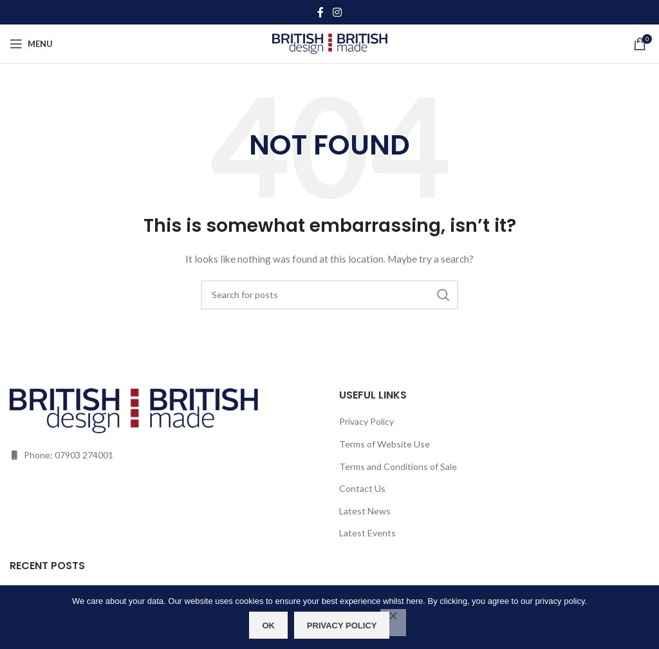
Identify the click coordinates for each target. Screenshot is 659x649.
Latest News (365, 510)
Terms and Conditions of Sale (398, 466)
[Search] (329, 295)
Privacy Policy (366, 421)
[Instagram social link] (337, 12)
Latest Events (367, 532)
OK (269, 625)
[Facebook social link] (320, 12)
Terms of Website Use (384, 443)
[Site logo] (329, 42)
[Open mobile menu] (31, 44)
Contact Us (362, 488)
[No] (393, 622)
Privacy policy (342, 625)
